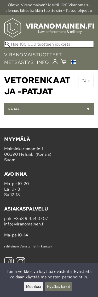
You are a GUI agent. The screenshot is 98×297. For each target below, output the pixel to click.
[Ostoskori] (63, 62)
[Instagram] (20, 262)
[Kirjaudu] (55, 61)
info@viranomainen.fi (24, 224)
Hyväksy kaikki (58, 286)
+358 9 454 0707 (31, 218)
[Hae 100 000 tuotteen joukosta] (49, 44)
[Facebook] (9, 262)
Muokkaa (33, 286)
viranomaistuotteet (33, 55)
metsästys (19, 62)
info (43, 62)
